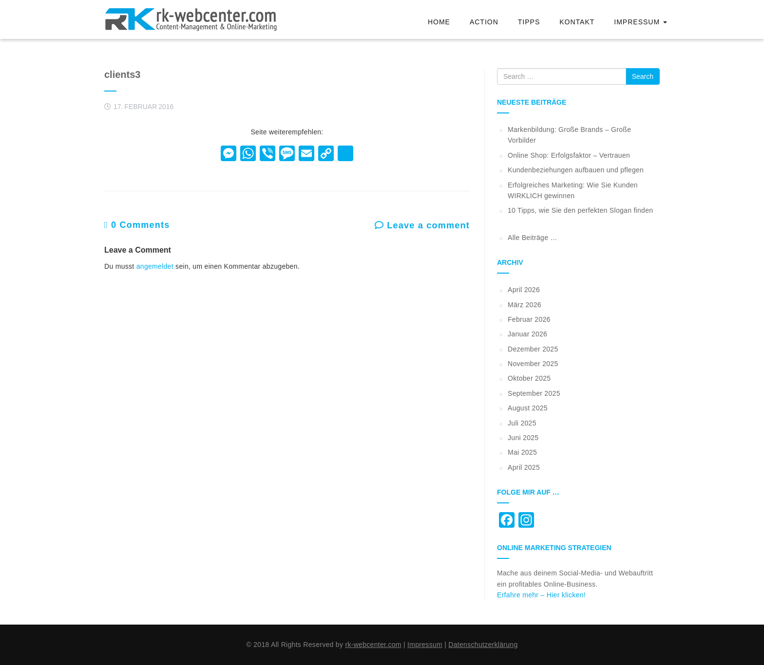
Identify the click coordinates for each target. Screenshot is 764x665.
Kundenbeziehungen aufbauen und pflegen (576, 170)
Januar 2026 (527, 334)
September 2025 (534, 393)
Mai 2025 (522, 452)
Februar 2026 (529, 319)
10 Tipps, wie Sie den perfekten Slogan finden (580, 210)
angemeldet (154, 266)
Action (484, 22)
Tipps (529, 22)
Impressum (640, 22)
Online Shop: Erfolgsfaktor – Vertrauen (569, 155)
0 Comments (137, 225)
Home (439, 22)
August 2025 (528, 408)
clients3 (122, 74)
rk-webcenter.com (373, 644)
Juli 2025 (522, 423)
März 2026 (524, 305)
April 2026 (524, 290)
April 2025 (524, 467)
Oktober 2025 (529, 378)
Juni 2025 (523, 438)
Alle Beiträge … (532, 237)
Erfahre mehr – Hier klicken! (541, 595)
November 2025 (533, 364)
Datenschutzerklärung (482, 644)
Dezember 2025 (533, 349)
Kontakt (576, 22)
